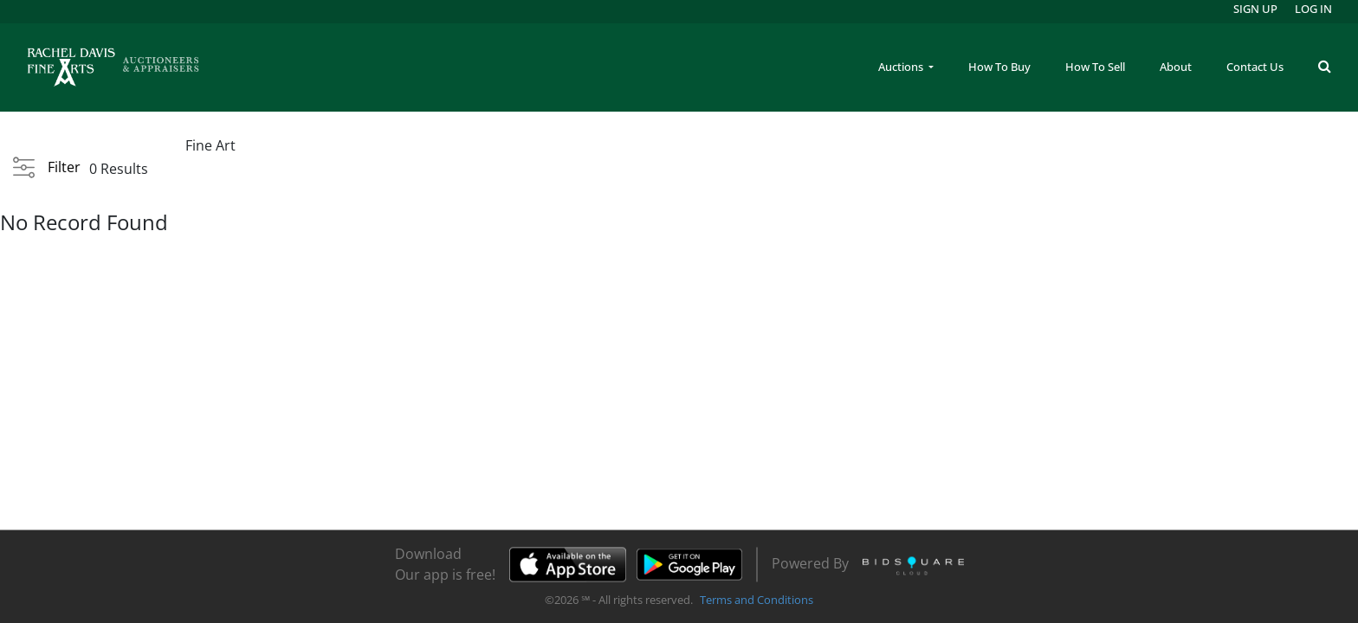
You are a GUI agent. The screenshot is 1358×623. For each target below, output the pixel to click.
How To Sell (1095, 66)
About (1176, 66)
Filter (64, 167)
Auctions (902, 66)
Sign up (1255, 8)
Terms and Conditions (756, 600)
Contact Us (1255, 66)
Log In (1313, 8)
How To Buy (999, 66)
